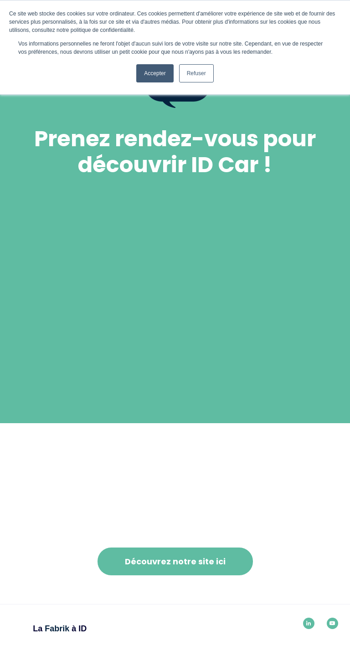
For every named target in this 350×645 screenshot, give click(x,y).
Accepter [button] (154, 73)
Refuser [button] (196, 73)
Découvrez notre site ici (175, 561)
